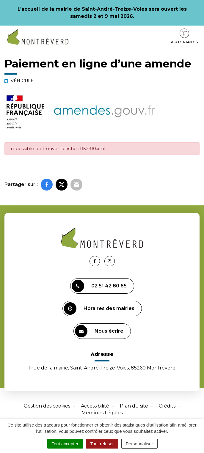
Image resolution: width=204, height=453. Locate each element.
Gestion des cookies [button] (47, 406)
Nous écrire (99, 331)
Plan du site (134, 406)
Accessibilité (95, 406)
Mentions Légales (102, 413)
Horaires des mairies (99, 308)
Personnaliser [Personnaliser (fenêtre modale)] (139, 443)
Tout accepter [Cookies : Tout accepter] (65, 443)
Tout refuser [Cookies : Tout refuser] (102, 443)
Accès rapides (184, 36)
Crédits (167, 406)
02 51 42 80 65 (99, 286)
